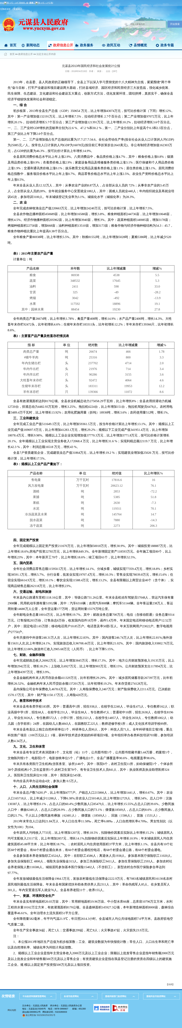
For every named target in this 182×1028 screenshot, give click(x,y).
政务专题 (167, 45)
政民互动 (113, 45)
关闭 (170, 984)
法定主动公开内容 (46, 54)
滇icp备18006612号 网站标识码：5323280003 (44, 1012)
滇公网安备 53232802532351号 (38, 1015)
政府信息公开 (63, 45)
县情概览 (140, 45)
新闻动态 (33, 45)
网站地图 (12, 1010)
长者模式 (18, 9)
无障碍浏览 (5, 9)
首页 (13, 45)
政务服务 (86, 45)
